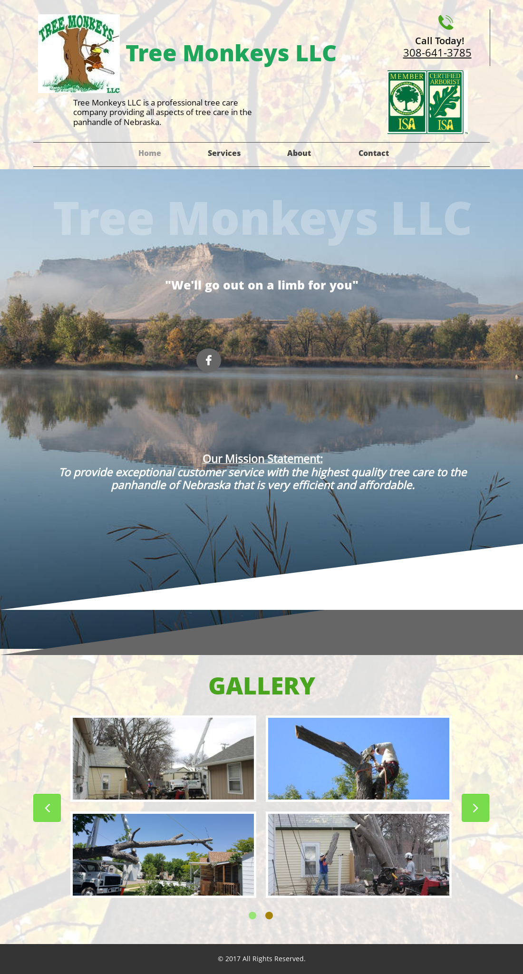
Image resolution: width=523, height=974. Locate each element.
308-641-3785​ (437, 52)
